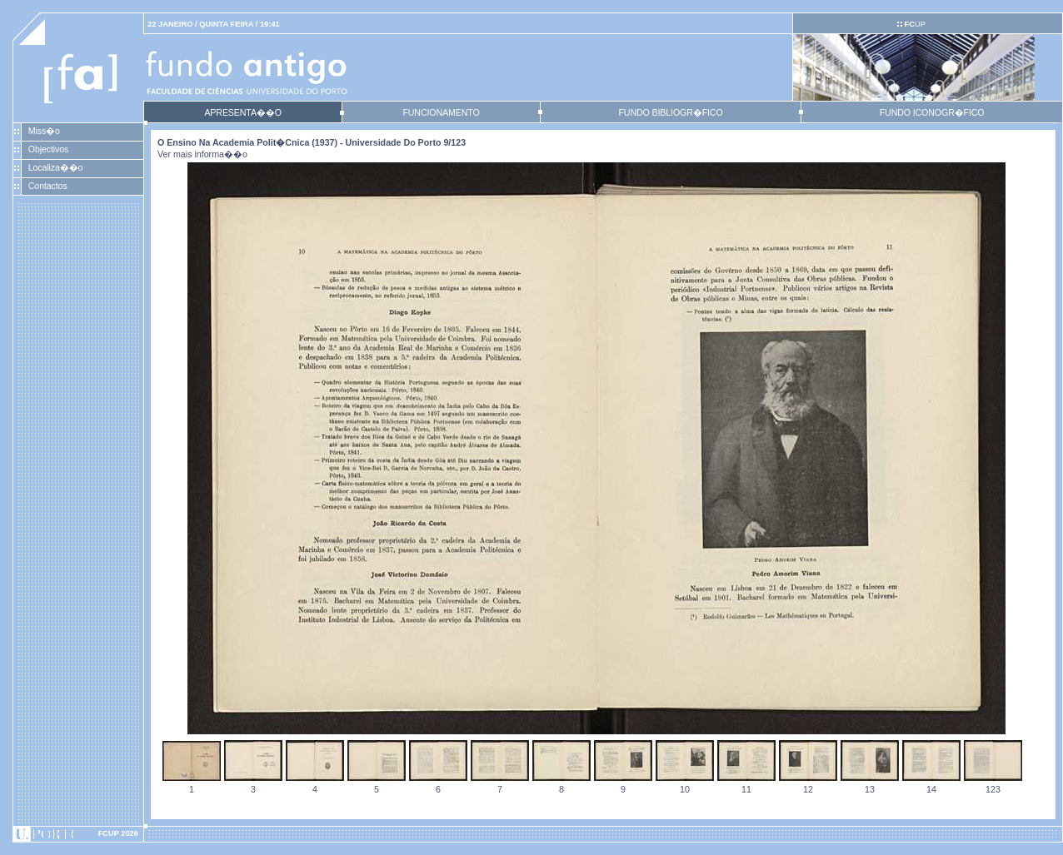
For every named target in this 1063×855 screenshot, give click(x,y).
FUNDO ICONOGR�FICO (932, 112)
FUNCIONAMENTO (440, 112)
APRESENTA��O (242, 112)
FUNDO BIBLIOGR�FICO (670, 112)
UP (914, 24)
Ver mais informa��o (202, 154)
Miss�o (44, 131)
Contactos (47, 186)
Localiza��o (55, 167)
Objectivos (48, 149)
